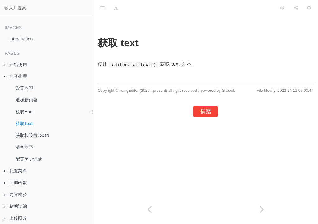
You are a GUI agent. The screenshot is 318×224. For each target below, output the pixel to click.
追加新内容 (27, 99)
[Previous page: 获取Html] (149, 209)
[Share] (295, 8)
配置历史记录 (29, 158)
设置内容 (24, 88)
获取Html (25, 111)
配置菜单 (15, 170)
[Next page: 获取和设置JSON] (262, 209)
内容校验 (15, 194)
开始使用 (15, 64)
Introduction (21, 38)
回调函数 (15, 182)
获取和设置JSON (32, 135)
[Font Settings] (116, 8)
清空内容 (24, 147)
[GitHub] (309, 8)
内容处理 (15, 76)
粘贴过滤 (15, 206)
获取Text (24, 123)
